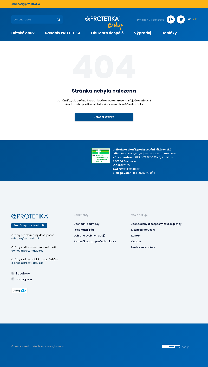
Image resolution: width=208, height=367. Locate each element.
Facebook (20, 273)
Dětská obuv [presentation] (23, 33)
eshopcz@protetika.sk (25, 4)
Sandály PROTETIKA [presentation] (63, 33)
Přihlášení (143, 19)
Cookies (136, 241)
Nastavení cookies (143, 247)
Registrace (157, 19)
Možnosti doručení (143, 229)
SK (189, 19)
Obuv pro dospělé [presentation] (107, 33)
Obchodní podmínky (86, 224)
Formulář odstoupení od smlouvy (95, 241)
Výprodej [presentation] (142, 33)
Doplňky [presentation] (169, 33)
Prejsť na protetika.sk (29, 225)
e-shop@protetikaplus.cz (27, 251)
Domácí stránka (104, 117)
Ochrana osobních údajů (89, 235)
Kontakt (136, 235)
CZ (195, 19)
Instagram (21, 279)
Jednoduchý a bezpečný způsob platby (156, 224)
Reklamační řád (84, 229)
